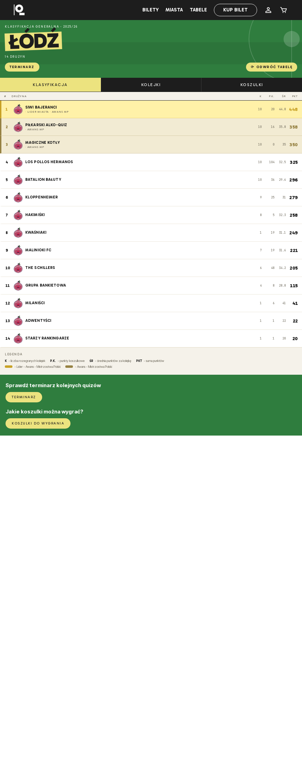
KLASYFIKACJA (50, 84)
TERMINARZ (22, 67)
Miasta (174, 10)
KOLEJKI (151, 84)
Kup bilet (235, 10)
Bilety (150, 10)
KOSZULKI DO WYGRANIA (38, 423)
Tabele (198, 10)
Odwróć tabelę (271, 67)
